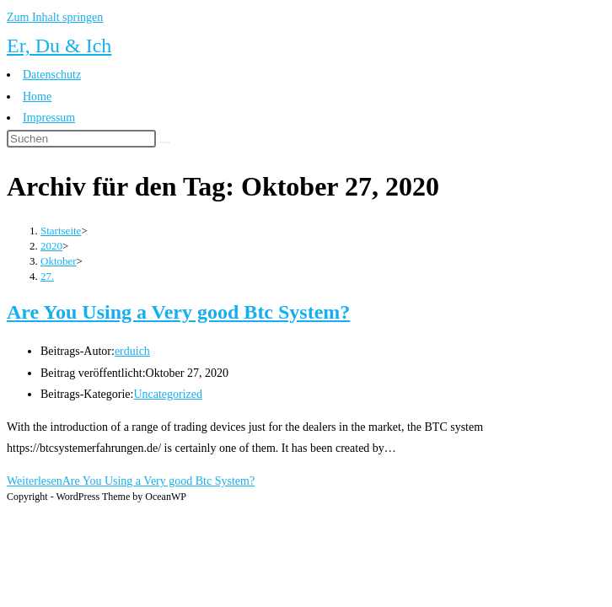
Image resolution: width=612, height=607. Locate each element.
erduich (132, 351)
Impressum (49, 117)
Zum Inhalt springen (55, 17)
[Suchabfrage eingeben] (81, 139)
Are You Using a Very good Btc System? (178, 312)
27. (47, 276)
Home (37, 96)
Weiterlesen (131, 481)
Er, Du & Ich (59, 45)
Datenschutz (52, 74)
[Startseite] (60, 230)
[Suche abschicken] (165, 142)
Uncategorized (167, 394)
